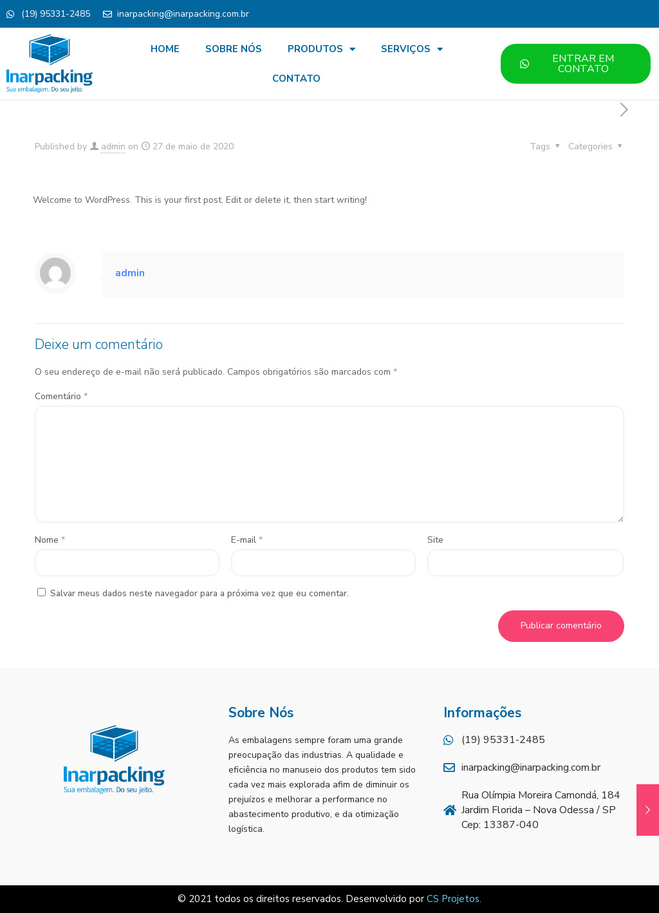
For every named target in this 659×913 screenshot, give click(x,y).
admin (113, 146)
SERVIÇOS (412, 49)
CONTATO (296, 78)
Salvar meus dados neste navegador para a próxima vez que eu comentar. (199, 593)
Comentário (61, 396)
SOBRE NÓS (233, 48)
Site (435, 540)
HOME (165, 48)
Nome (50, 540)
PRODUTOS (321, 49)
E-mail (247, 540)
